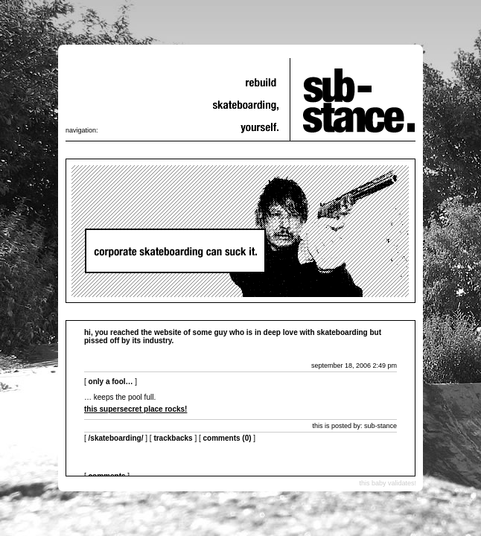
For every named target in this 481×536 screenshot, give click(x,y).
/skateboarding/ (116, 438)
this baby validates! (387, 483)
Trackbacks (172, 438)
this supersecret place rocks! (135, 409)
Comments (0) (227, 438)
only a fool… (111, 381)
